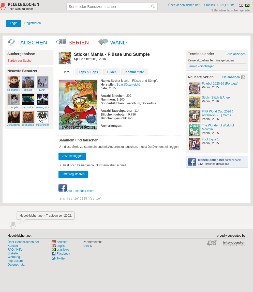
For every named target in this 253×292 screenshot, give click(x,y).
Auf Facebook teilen (76, 191)
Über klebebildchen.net (184, 5)
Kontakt (13, 246)
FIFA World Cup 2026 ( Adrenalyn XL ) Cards (217, 113)
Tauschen (32, 42)
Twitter (61, 258)
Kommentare (134, 72)
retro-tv (87, 246)
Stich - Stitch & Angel (216, 97)
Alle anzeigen (236, 54)
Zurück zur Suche (20, 60)
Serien (78, 42)
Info (66, 72)
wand (118, 42)
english (59, 246)
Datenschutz (16, 264)
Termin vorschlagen (201, 66)
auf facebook (219, 159)
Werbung (14, 257)
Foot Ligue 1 (210, 139)
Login (13, 23)
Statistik (209, 5)
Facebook (63, 253)
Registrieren (32, 23)
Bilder (111, 72)
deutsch (59, 242)
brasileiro (60, 249)
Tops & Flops (88, 72)
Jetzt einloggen (72, 156)
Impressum (15, 261)
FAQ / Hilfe (227, 5)
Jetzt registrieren (73, 174)
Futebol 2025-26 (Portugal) (220, 83)
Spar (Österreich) (128, 84)
